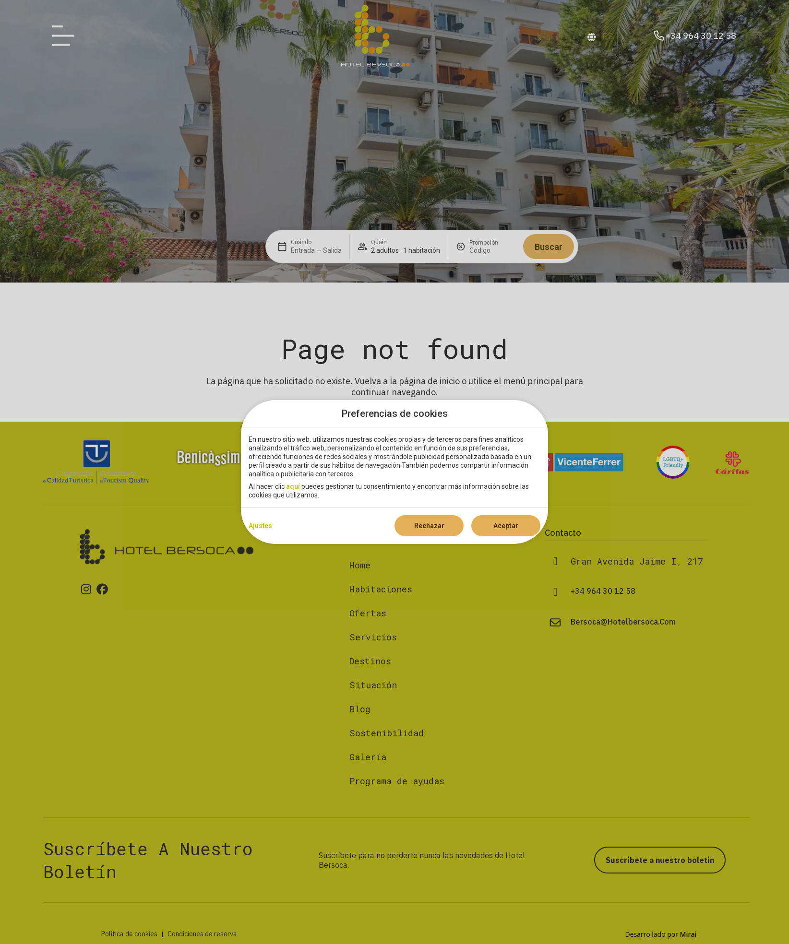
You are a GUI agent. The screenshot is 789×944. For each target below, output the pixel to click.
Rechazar (429, 526)
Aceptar (505, 526)
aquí (293, 486)
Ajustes (260, 526)
